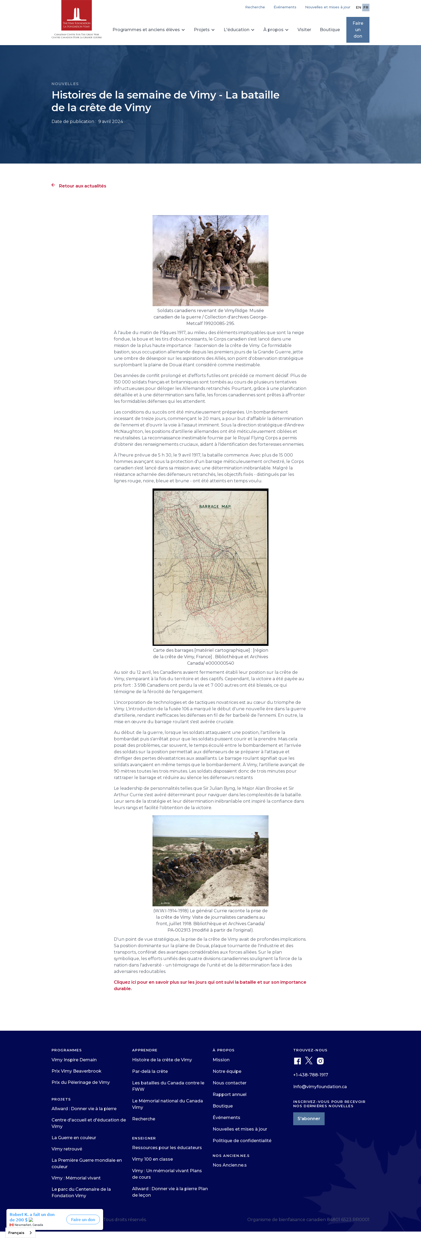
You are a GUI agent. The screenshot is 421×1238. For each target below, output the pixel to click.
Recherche (143, 1118)
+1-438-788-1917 (310, 1074)
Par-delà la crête (150, 1071)
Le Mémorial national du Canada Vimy (167, 1104)
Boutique (330, 29)
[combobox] (20, 1233)
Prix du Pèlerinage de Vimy (81, 1082)
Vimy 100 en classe (152, 1159)
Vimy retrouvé (67, 1149)
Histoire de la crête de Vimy (162, 1059)
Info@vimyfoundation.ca (320, 1086)
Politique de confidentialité (242, 1140)
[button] (149, 29)
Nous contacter (229, 1082)
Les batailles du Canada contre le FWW (168, 1086)
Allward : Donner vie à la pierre (84, 1108)
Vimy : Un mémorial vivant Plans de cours (167, 1174)
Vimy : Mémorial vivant (76, 1178)
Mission (221, 1059)
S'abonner (308, 1118)
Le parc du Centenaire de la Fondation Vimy (81, 1192)
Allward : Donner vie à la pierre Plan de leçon (170, 1192)
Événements (285, 7)
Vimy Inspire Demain (74, 1059)
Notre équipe (227, 1071)
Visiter (304, 29)
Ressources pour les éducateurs (167, 1147)
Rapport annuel (229, 1094)
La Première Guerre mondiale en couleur (87, 1163)
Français (16, 1232)
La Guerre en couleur (74, 1137)
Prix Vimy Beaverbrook (76, 1071)
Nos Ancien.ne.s (230, 1165)
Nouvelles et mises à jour (327, 7)
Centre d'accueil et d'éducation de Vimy (89, 1123)
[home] (77, 21)
